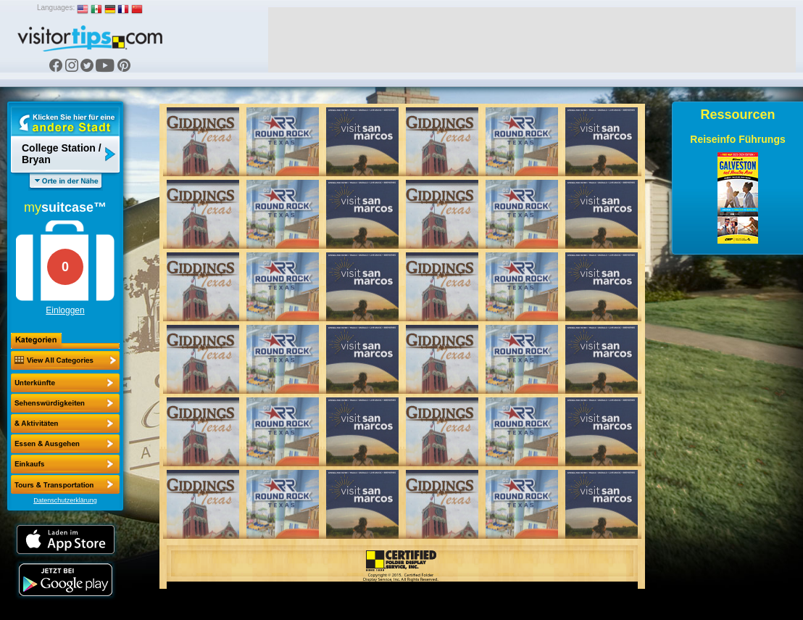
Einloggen (65, 310)
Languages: (56, 8)
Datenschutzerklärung (65, 500)
